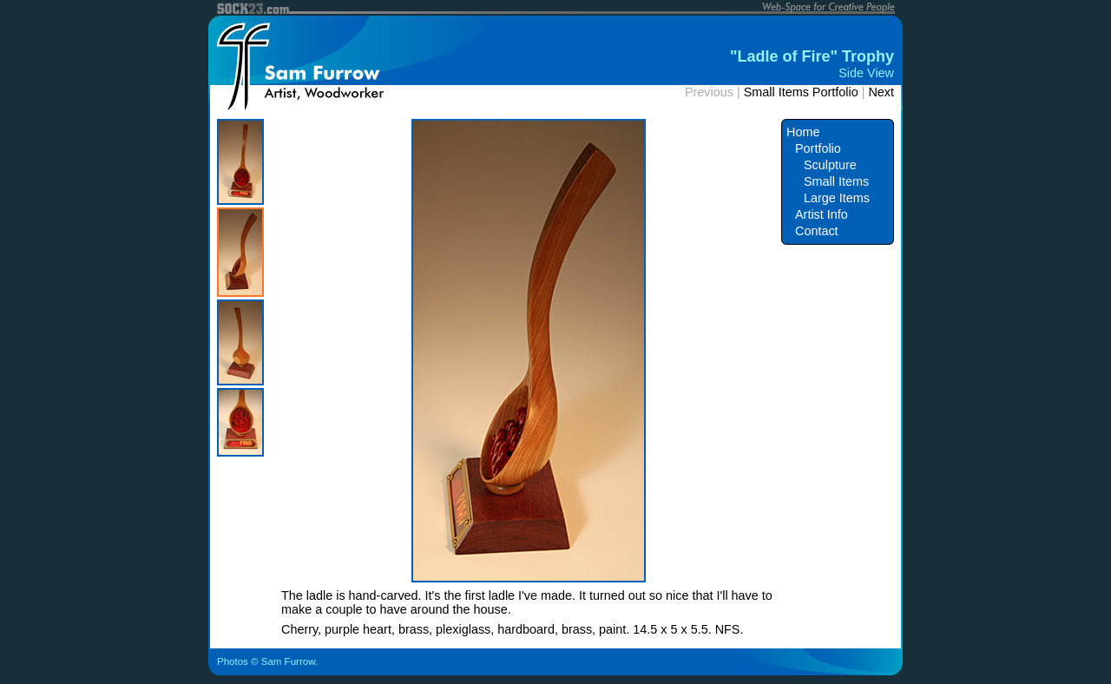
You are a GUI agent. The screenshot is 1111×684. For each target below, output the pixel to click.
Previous (709, 92)
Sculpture (830, 165)
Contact (816, 231)
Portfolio (818, 148)
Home (802, 132)
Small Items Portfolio (801, 92)
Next (881, 92)
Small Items (836, 181)
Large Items (837, 198)
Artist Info (821, 214)
